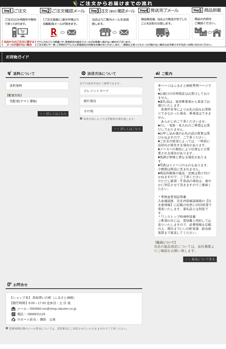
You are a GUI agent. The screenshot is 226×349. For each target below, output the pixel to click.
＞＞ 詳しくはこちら (53, 113)
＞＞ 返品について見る (200, 259)
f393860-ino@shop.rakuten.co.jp (53, 308)
